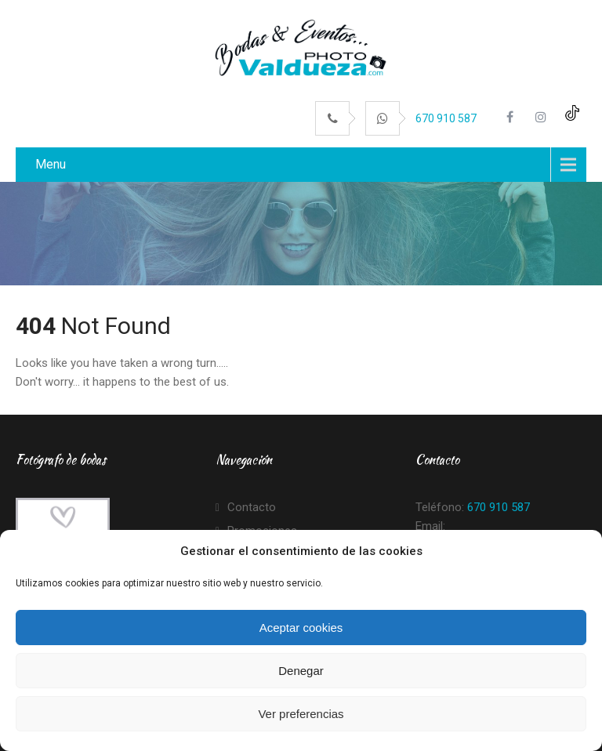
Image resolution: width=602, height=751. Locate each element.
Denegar (301, 670)
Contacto (251, 507)
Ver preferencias (300, 713)
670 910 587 (446, 118)
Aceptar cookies (301, 627)
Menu (50, 164)
